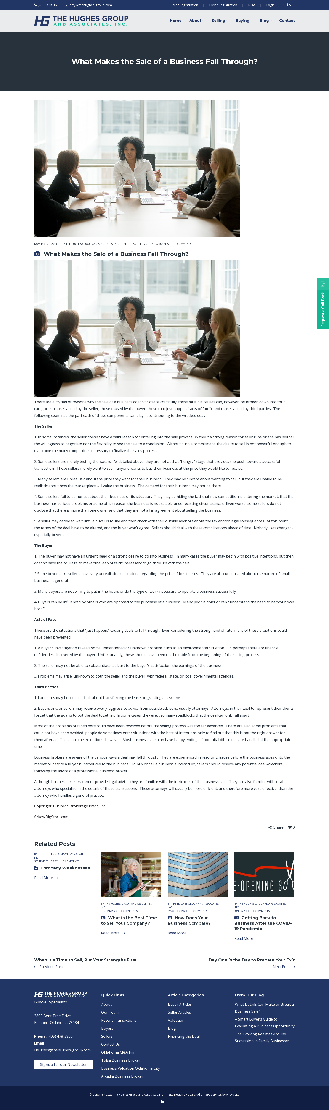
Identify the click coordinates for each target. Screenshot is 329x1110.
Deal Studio (195, 1095)
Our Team (110, 1012)
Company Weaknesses (65, 868)
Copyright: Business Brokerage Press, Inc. (70, 806)
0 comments (183, 244)
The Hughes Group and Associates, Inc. (92, 244)
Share (278, 827)
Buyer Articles (180, 1004)
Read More (46, 877)
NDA (251, 5)
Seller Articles (134, 244)
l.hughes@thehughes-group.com (62, 1049)
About (106, 1004)
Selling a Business (158, 244)
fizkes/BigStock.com (51, 816)
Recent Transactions (118, 1020)
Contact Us (110, 1044)
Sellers (107, 1036)
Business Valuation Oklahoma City (130, 1068)
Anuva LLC (232, 1095)
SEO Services (213, 1095)
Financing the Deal (184, 1036)
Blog (172, 1028)
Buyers (107, 1028)
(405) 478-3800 (49, 5)
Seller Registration (184, 5)
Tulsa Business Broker (120, 1060)
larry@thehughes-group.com (90, 5)
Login (270, 5)
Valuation (176, 1020)
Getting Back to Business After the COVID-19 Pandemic (263, 923)
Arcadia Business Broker (122, 1076)
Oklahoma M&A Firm (118, 1052)
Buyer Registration (223, 5)
